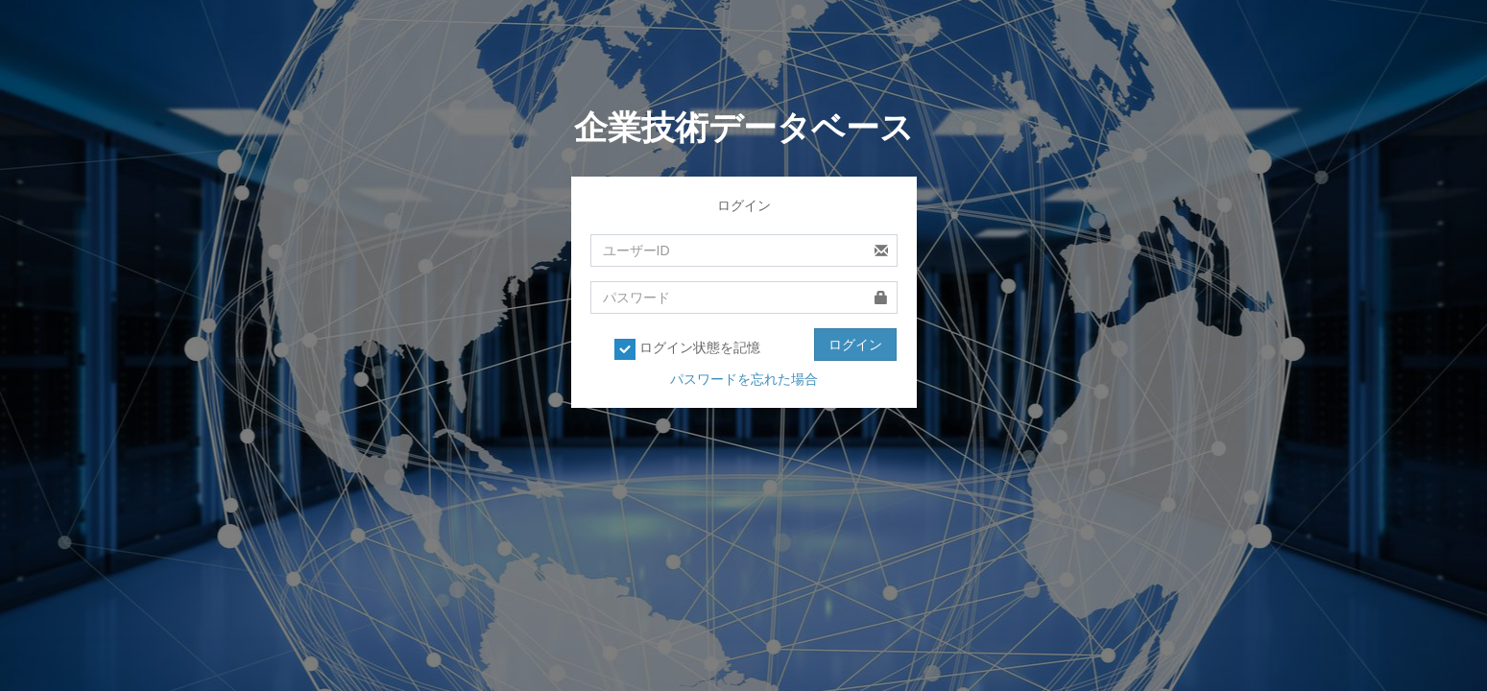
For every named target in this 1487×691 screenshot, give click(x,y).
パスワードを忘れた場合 (744, 379)
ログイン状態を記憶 (687, 349)
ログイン (855, 344)
